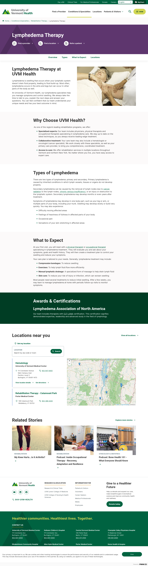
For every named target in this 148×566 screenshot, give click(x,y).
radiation (37, 191)
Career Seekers (80, 495)
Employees (79, 505)
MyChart (141, 2)
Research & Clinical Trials (53, 488)
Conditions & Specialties (79, 11)
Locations (97, 11)
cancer (106, 189)
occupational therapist (96, 247)
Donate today (114, 504)
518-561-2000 (113, 538)
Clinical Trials (72, 2)
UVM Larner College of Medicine (56, 492)
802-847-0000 (17, 538)
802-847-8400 (47, 371)
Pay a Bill (61, 2)
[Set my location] (22, 343)
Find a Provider (59, 11)
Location (18, 350)
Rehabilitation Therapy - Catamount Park (36, 393)
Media (77, 502)
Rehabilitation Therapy (39, 21)
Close (132, 554)
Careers (113, 2)
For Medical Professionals (90, 2)
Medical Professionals (83, 498)
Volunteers (79, 492)
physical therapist (75, 247)
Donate (104, 2)
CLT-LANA (68, 314)
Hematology (21, 363)
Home (7, 21)
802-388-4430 (47, 401)
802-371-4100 (81, 538)
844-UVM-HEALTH (24, 499)
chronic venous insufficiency (72, 191)
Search (57, 351)
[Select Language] (125, 2)
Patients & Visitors (112, 11)
